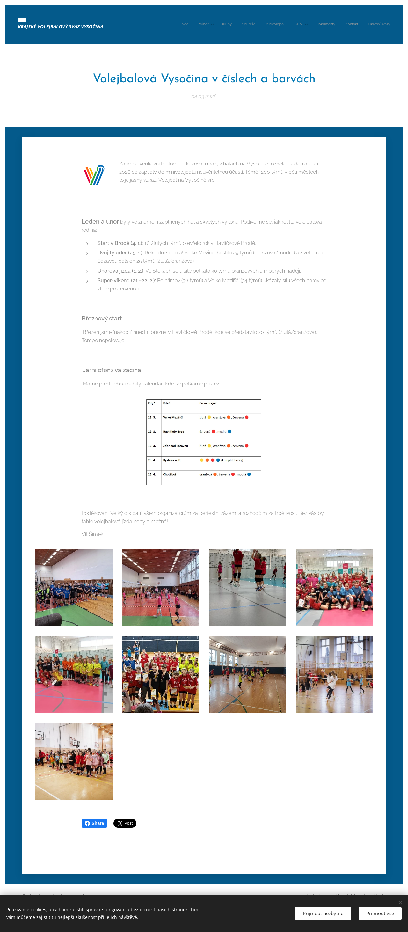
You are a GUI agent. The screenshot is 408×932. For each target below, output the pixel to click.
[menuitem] (304, 25)
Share (94, 823)
